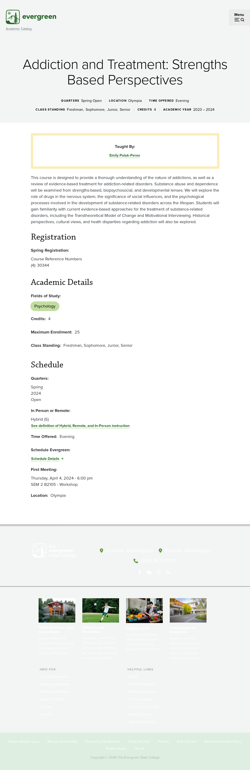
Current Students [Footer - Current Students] (54, 676)
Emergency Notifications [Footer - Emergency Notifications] (102, 741)
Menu (239, 14)
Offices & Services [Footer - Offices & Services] (142, 691)
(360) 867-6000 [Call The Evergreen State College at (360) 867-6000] (157, 560)
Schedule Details (45, 458)
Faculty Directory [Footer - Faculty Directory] (141, 683)
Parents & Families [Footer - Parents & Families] (55, 691)
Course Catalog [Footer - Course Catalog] (140, 699)
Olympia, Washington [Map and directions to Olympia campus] (129, 550)
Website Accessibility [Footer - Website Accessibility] (62, 741)
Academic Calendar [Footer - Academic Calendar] (143, 706)
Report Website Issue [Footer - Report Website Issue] (23, 741)
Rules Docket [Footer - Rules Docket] (186, 741)
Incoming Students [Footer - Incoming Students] (55, 683)
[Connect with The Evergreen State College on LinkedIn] (168, 572)
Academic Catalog (19, 28)
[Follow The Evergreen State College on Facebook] (139, 572)
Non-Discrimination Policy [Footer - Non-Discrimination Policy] (222, 741)
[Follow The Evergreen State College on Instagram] (159, 572)
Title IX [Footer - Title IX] (139, 748)
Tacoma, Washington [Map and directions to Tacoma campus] (187, 550)
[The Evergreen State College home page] (61, 551)
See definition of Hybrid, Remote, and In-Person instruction (80, 425)
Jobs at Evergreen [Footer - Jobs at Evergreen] (142, 721)
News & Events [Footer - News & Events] (139, 713)
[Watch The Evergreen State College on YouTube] (149, 572)
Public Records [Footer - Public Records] (139, 741)
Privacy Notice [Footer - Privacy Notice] (116, 748)
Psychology (44, 306)
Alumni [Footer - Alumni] (45, 713)
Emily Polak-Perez (124, 155)
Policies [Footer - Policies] (163, 741)
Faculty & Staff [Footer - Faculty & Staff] (51, 699)
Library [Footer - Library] (132, 676)
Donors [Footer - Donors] (45, 706)
